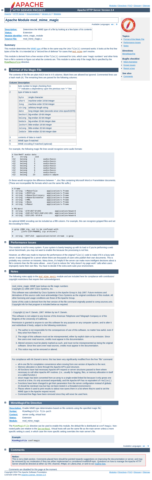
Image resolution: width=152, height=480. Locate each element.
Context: (14, 414)
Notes (126, 46)
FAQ (130, 5)
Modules (113, 5)
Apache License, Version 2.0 (33, 475)
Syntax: (13, 411)
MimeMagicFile (12, 62)
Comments (128, 76)
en (112, 24)
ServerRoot (44, 429)
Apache (7, 14)
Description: (11, 29)
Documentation (33, 14)
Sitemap (146, 5)
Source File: (11, 39)
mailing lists (100, 464)
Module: (14, 421)
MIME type (36, 48)
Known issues (129, 65)
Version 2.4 (47, 14)
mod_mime (77, 51)
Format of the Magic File (134, 39)
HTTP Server (18, 14)
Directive (36, 402)
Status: (8, 32)
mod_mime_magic (47, 276)
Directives (122, 5)
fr (117, 24)
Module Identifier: (13, 36)
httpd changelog (130, 62)
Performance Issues (132, 42)
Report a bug (129, 68)
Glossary (137, 5)
